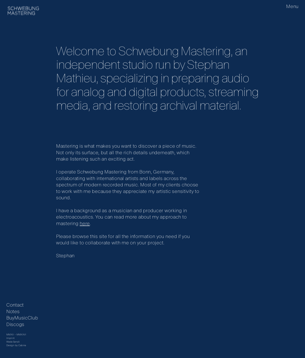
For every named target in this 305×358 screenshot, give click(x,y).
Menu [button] (292, 6)
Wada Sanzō (13, 342)
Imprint (10, 338)
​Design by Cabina (16, 345)
